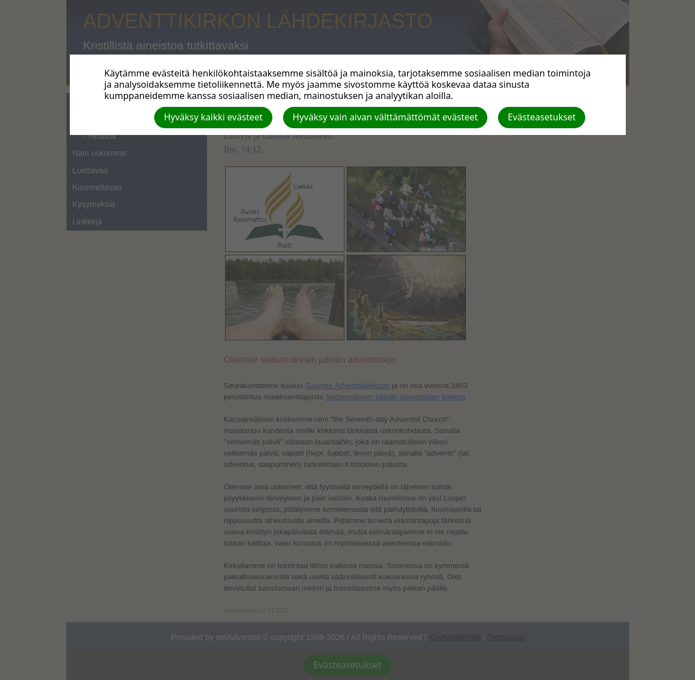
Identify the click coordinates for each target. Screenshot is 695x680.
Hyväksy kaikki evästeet (213, 117)
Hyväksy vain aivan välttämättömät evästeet (385, 117)
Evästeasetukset (542, 117)
